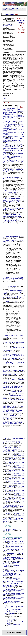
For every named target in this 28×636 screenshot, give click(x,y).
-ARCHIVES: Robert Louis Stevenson (15, 438)
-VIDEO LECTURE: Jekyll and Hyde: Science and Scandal (13, 209)
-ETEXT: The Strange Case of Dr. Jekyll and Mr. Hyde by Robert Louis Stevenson (12, 158)
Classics (20, 115)
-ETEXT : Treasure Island (11, 543)
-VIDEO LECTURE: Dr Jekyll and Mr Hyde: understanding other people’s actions (13, 216)
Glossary (21, 8)
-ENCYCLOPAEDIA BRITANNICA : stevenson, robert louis (13, 539)
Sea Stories (21, 116)
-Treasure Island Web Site (11, 573)
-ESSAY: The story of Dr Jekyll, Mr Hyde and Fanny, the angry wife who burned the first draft (13, 279)
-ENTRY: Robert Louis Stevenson (13, 144)
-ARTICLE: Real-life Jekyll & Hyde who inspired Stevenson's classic (13, 336)
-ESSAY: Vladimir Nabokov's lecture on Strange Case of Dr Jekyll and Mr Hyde (13, 397)
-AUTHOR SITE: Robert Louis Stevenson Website (10, 115)
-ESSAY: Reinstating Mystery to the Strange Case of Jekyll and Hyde (13, 170)
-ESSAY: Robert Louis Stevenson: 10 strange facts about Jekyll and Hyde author (13, 292)
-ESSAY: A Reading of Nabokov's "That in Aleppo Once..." (12, 392)
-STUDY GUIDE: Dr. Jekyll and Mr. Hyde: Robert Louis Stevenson (13, 147)
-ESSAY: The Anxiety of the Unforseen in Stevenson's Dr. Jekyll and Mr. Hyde (13, 370)
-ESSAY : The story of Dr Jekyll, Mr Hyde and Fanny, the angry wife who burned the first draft (13, 558)
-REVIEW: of (12, 536)
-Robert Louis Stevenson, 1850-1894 (14, 553)
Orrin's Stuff (5, 9)
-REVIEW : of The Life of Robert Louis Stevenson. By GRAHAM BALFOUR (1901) (12, 585)
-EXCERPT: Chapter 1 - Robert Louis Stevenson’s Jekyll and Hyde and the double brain (13, 381)
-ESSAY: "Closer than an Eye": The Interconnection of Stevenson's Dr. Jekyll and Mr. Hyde (13, 388)
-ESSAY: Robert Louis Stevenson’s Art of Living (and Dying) (13, 191)
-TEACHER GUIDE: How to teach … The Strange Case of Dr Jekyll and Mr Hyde (13, 162)
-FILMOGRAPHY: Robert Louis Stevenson (9, 118)
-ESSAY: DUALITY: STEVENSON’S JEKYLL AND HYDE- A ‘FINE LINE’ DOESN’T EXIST (13, 364)
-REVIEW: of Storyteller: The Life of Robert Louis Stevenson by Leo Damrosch (13, 520)
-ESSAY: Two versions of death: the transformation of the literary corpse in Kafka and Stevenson (13, 406)
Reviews (8, 8)
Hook (9, 24)
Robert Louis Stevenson (21, 21)
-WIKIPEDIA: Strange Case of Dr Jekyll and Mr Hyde (9, 112)
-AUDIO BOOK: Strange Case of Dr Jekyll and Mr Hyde (13, 122)
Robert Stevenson (21, 110)
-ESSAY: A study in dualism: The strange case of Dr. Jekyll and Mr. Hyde (13, 341)
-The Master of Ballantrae (13, 624)
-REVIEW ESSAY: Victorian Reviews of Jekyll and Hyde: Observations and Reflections (13, 506)
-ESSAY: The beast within (11, 301)
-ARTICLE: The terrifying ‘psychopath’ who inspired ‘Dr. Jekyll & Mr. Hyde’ (14, 296)
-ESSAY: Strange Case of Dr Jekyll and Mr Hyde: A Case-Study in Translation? (13, 412)
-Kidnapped (9, 620)
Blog (13, 8)
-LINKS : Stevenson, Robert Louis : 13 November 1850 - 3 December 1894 (13, 580)
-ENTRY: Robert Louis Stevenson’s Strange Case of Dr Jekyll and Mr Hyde (13, 135)
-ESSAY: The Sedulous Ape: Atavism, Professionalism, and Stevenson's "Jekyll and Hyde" (13, 349)
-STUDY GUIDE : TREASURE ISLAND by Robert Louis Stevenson (13, 575)
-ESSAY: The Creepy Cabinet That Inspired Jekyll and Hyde (13, 373)
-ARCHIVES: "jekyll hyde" (11, 447)
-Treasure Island (9, 567)
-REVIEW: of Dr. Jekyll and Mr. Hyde (14, 453)
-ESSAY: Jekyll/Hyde (10, 286)
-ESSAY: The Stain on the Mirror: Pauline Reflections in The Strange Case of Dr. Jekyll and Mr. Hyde (12, 422)
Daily (16, 8)
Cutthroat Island (7, 25)
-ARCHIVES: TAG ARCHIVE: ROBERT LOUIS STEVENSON (11, 441)
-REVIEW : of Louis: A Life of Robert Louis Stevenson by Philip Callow (13, 590)
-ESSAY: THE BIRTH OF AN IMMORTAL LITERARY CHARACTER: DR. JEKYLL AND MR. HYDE (13, 200)
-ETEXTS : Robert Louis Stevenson (14, 541)
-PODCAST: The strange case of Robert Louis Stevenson (12, 178)
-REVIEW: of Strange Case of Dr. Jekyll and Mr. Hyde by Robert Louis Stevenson (12, 450)
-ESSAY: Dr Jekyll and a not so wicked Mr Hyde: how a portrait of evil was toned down (13, 417)
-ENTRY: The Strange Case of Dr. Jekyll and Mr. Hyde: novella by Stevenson (12, 140)
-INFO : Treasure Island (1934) (14, 609)
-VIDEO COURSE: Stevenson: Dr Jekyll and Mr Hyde (12, 221)
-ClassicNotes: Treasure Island (13, 578)
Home (3, 8)
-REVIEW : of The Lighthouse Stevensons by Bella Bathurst (11, 602)
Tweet (5, 98)
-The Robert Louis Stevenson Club (14, 546)
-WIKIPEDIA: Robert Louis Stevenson (9, 109)
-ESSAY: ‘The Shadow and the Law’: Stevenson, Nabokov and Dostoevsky (13, 400)
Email (10, 9)
